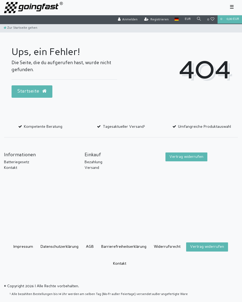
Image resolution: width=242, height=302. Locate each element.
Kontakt (10, 168)
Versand (92, 168)
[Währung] (187, 19)
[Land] (177, 19)
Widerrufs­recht (167, 247)
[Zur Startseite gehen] (20, 28)
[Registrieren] (156, 19)
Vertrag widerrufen (186, 157)
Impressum (23, 247)
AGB (90, 247)
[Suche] (199, 19)
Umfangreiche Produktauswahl (204, 127)
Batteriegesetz (16, 162)
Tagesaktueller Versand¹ (124, 127)
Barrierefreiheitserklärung (123, 247)
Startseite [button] (31, 91)
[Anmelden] (127, 19)
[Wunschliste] (211, 19)
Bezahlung (93, 162)
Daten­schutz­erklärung (59, 247)
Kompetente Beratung (43, 127)
